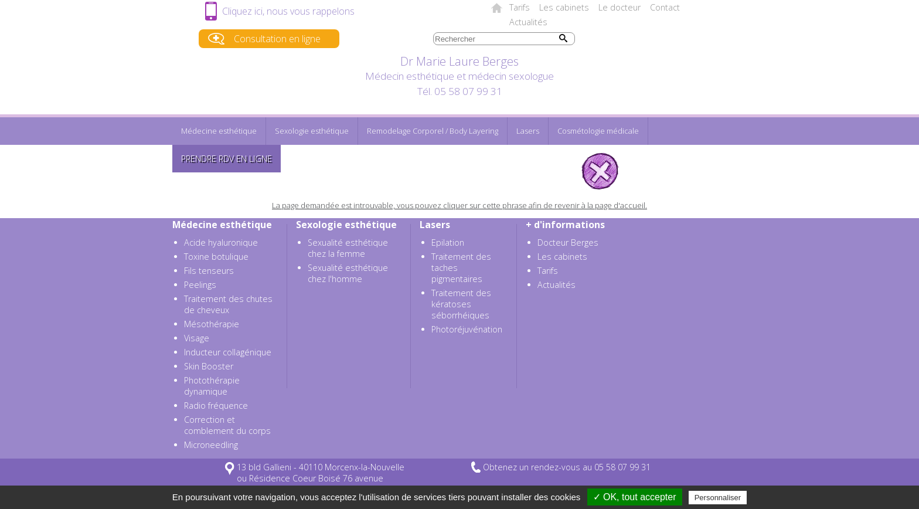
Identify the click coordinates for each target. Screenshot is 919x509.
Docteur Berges (567, 242)
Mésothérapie (211, 324)
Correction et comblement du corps (227, 425)
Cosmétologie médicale (598, 130)
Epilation (447, 242)
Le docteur (619, 7)
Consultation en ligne (277, 38)
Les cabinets (564, 7)
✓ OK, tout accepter (634, 497)
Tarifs (519, 7)
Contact (665, 7)
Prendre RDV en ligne (226, 158)
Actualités (528, 22)
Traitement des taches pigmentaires (461, 267)
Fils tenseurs (209, 270)
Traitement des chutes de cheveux (228, 304)
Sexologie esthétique (312, 130)
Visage (196, 338)
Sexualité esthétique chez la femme (348, 248)
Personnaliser (718, 497)
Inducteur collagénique (227, 352)
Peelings (200, 284)
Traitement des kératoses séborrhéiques (461, 304)
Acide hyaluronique (221, 242)
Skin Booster (208, 366)
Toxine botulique (216, 256)
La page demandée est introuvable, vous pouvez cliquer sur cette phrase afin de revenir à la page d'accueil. (459, 205)
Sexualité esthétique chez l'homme (348, 273)
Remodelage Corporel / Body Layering (432, 130)
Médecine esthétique (219, 130)
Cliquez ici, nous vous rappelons (288, 11)
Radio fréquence (216, 405)
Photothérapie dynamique (212, 386)
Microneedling (211, 444)
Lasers (527, 130)
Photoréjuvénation (466, 329)
